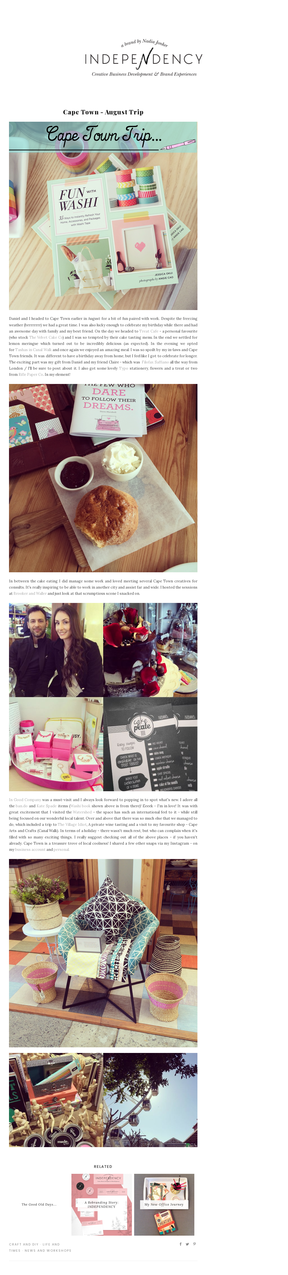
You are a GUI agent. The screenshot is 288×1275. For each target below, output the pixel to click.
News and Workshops (48, 1250)
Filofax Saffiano (155, 362)
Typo (123, 368)
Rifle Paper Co (31, 374)
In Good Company (25, 799)
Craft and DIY (24, 1244)
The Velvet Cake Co (46, 337)
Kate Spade (47, 806)
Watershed (82, 812)
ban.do (22, 806)
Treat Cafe (148, 331)
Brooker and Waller (30, 593)
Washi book (80, 806)
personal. (62, 849)
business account (30, 849)
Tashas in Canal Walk (33, 349)
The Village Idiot (72, 824)
